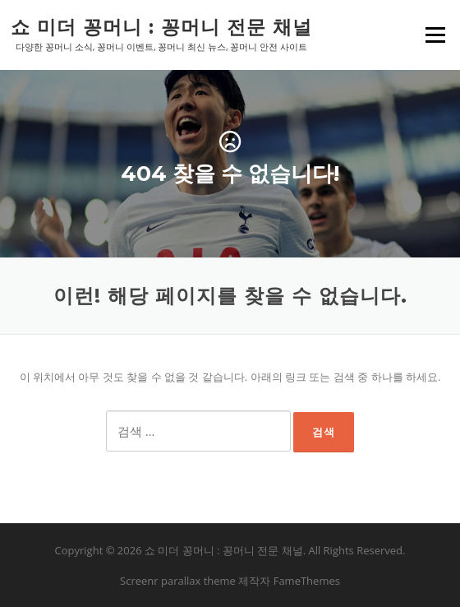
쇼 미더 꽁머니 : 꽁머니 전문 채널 (161, 26)
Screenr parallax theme (178, 580)
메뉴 (434, 34)
